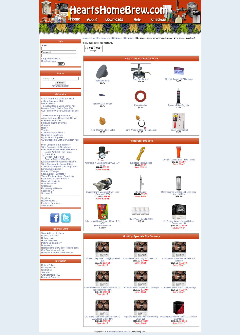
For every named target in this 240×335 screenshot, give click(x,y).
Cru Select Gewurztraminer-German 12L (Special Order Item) (102, 289)
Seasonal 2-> (47, 191)
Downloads (46, 245)
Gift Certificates (48, 183)
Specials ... (46, 198)
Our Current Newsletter (52, 250)
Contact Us (46, 270)
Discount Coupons (50, 277)
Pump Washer (140, 105)
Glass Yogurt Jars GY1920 (141, 219)
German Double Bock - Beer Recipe (179, 160)
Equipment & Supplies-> (53, 137)
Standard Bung (102, 81)
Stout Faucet (140, 192)
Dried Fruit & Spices (51, 120)
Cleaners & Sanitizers (52, 135)
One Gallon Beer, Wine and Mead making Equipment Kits (57, 99)
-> (59, 149)
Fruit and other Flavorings (54, 123)
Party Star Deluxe (140, 79)
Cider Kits (127, 38)
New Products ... (49, 200)
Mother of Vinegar (50, 171)
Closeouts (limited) (50, 181)
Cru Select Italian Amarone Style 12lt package (178, 259)
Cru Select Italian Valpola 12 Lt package (141, 288)
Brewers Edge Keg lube (178, 105)
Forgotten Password (51, 58)
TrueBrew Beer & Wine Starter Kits (58, 106)
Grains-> (45, 125)
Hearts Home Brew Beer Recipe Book (60, 248)
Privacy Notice (48, 267)
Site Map (45, 272)
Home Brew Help (49, 240)
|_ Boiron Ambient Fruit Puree (56, 152)
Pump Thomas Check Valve (102, 130)
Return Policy (47, 265)
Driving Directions (50, 235)
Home (85, 38)
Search (60, 73)
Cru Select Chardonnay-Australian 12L (140, 258)
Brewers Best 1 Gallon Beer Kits (57, 108)
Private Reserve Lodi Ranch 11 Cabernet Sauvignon (178, 318)
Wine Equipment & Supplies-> (56, 147)
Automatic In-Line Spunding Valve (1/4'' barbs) (102, 164)
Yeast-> (45, 130)
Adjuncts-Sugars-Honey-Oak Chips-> (59, 118)
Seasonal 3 (46, 193)
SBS (143, 332)
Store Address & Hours (52, 233)
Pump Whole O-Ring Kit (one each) (140, 130)
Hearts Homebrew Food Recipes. (57, 252)
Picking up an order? (51, 243)
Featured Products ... (51, 203)
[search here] (61, 78)
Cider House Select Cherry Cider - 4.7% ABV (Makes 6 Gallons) (102, 223)
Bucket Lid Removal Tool (141, 163)
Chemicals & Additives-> (53, 132)
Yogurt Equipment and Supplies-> (57, 176)
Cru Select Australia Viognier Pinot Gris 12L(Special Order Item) (102, 318)
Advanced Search (60, 86)
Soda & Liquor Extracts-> (53, 174)
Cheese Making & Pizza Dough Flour (59, 166)
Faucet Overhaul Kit (179, 130)
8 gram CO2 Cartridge (102, 104)
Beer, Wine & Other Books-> (55, 178)
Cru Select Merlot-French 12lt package (179, 288)
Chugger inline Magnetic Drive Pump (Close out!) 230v (102, 193)
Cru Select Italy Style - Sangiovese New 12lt (103, 259)
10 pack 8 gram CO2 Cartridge (178, 79)
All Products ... (48, 205)
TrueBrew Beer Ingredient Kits (56, 115)
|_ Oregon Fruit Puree (52, 157)
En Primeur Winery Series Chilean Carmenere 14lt (179, 222)
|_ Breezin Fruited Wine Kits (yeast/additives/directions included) (58, 160)
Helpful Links (47, 238)
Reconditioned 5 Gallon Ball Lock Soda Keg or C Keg (178, 193)
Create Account (48, 61)
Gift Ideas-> (47, 186)
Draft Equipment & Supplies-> (56, 144)
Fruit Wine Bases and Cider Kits (105, 38)
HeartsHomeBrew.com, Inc (120, 332)
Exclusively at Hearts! (51, 188)
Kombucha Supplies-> (52, 169)
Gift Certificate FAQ (50, 275)
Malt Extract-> (48, 103)
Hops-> (45, 127)
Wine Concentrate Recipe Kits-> (57, 164)
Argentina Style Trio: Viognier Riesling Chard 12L (141, 318)
